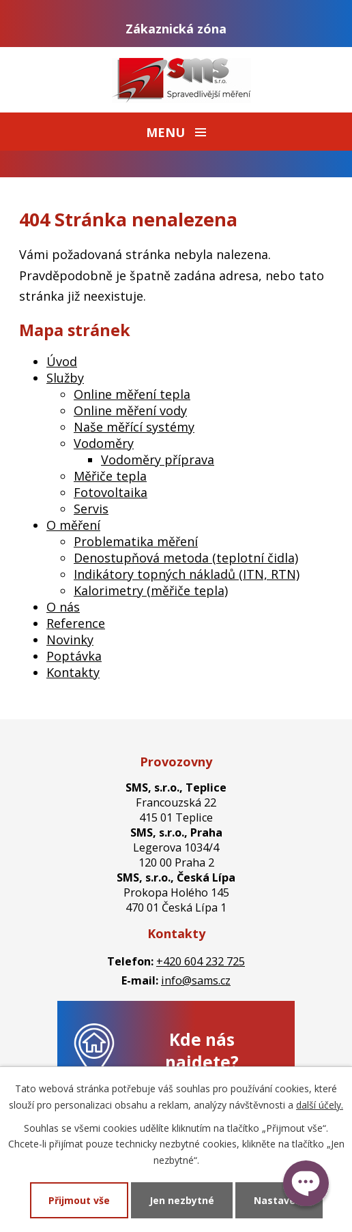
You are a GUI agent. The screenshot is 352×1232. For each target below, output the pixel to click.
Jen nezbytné (181, 1200)
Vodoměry (104, 443)
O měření (73, 525)
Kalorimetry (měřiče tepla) (151, 590)
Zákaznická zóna (176, 28)
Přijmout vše (79, 1200)
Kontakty (73, 672)
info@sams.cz (196, 980)
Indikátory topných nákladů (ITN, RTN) (186, 574)
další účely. (319, 1104)
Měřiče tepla (110, 476)
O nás (63, 607)
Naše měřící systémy (134, 427)
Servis (91, 508)
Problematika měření (136, 541)
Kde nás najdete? (202, 1050)
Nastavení (279, 1200)
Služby (65, 378)
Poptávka (74, 656)
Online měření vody (130, 410)
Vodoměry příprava (157, 459)
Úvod (61, 361)
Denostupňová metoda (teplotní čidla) (186, 558)
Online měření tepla (132, 394)
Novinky (69, 639)
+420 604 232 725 (200, 961)
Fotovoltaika (110, 492)
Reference (75, 623)
